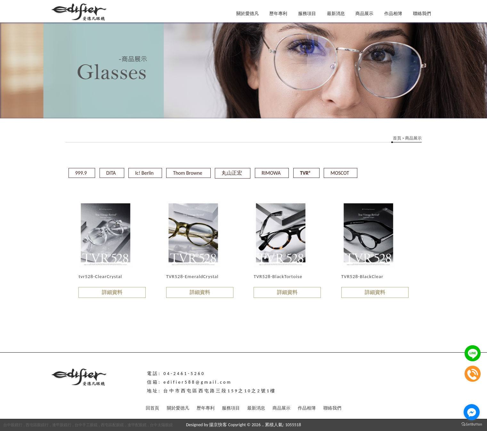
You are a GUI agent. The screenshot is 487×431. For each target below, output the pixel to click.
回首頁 (152, 408)
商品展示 (364, 13)
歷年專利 (278, 13)
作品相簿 (393, 13)
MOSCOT (339, 173)
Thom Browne (187, 173)
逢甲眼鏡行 (61, 425)
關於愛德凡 (247, 13)
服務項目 (307, 13)
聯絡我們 (422, 13)
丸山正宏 (232, 173)
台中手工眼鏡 (86, 425)
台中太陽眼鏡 (161, 425)
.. (263, 424)
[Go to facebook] (472, 412)
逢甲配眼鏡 (137, 425)
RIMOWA (271, 173)
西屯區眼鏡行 (37, 425)
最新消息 (336, 13)
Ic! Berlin (144, 173)
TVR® (305, 173)
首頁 (397, 138)
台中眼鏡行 (12, 425)
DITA (111, 173)
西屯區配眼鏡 (112, 425)
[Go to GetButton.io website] (471, 424)
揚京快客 (218, 424)
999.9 (81, 173)
